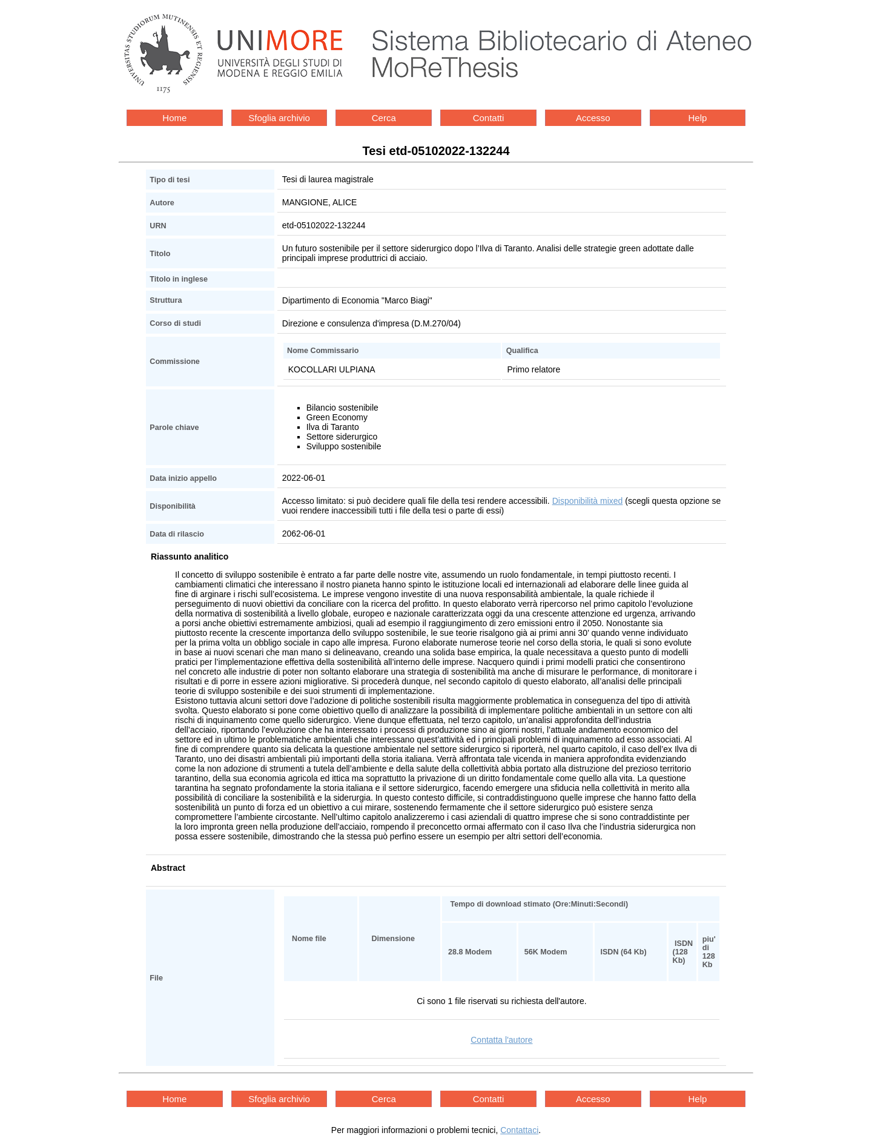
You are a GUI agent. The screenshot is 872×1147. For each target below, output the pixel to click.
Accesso (593, 118)
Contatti (488, 118)
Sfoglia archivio (279, 118)
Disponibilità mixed (587, 501)
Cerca (384, 118)
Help (698, 118)
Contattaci (519, 1130)
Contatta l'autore (501, 1040)
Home (174, 118)
